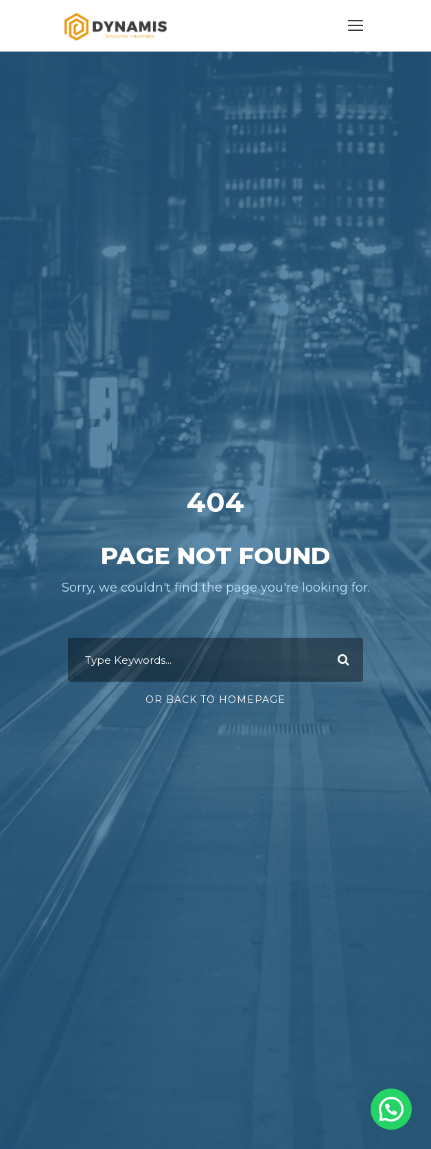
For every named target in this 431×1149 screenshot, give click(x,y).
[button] (391, 1109)
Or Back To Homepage (215, 699)
